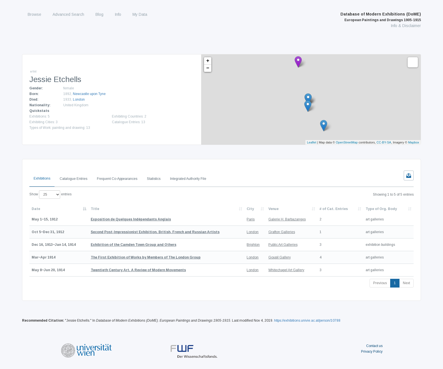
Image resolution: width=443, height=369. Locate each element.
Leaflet (311, 142)
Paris (251, 219)
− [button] (207, 68)
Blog (99, 14)
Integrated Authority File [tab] (188, 179)
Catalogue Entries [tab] (73, 179)
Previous (380, 283)
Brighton (253, 245)
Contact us (374, 346)
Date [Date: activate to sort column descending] (36, 209)
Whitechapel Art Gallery (286, 270)
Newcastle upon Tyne (89, 94)
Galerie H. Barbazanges (287, 219)
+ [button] (207, 61)
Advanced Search (68, 14)
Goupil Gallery (279, 257)
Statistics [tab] (153, 179)
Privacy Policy (372, 351)
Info (118, 14)
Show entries (50, 194)
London (79, 99)
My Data (140, 14)
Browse (34, 14)
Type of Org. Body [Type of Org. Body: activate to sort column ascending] (381, 209)
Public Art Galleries (282, 245)
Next (406, 283)
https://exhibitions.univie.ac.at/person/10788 (307, 320)
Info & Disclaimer (406, 25)
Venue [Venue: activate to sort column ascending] (273, 209)
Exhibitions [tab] (42, 178)
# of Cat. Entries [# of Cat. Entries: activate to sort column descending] (334, 209)
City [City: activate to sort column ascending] (250, 209)
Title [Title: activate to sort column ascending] (95, 209)
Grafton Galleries (281, 232)
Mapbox (413, 142)
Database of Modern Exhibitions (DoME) (380, 17)
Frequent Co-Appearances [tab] (117, 179)
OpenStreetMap (347, 142)
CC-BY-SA (384, 142)
